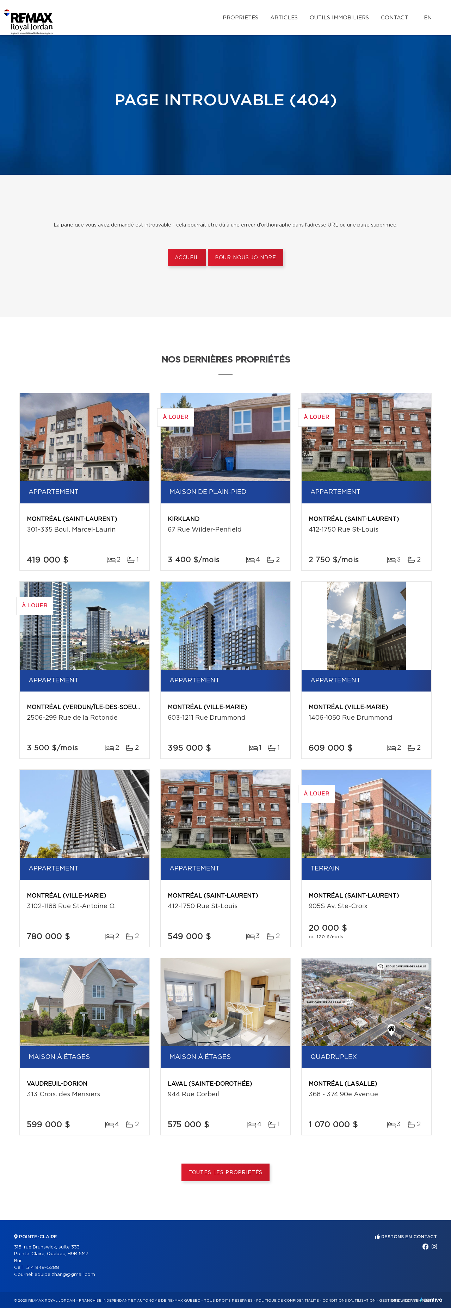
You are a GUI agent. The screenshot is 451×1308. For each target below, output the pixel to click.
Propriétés (240, 17)
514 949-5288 (42, 1267)
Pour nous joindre (245, 257)
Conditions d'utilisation (349, 1300)
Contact (394, 17)
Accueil (187, 257)
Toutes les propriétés (226, 1172)
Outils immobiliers (339, 17)
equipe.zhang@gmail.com (65, 1274)
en (428, 17)
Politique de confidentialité (287, 1300)
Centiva (431, 1299)
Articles (284, 17)
